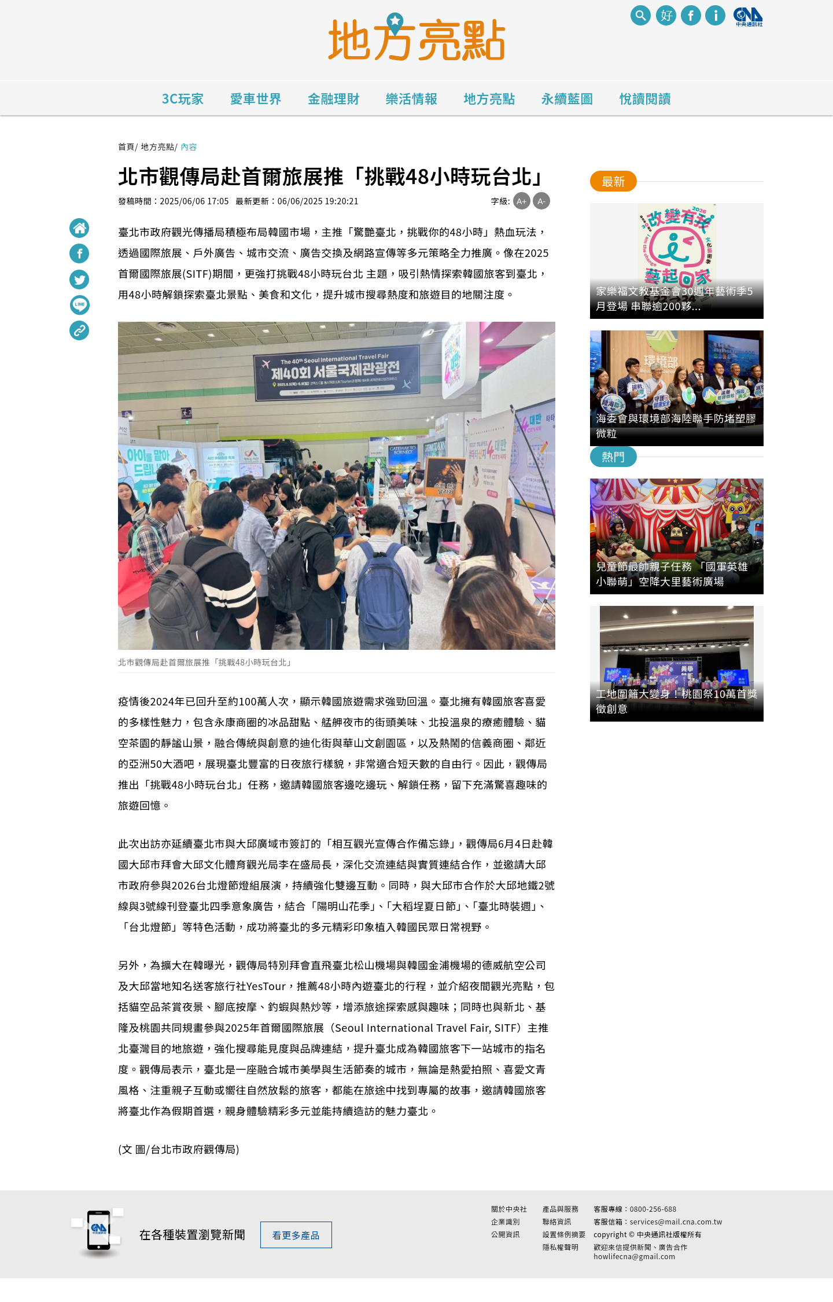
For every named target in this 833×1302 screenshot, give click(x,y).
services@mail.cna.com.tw (676, 1233)
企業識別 (505, 1233)
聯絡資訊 (557, 1233)
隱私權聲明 (561, 1258)
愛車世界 (256, 98)
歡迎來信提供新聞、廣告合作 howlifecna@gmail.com (641, 1263)
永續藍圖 (567, 98)
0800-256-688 (653, 1221)
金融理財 (334, 98)
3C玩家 (183, 98)
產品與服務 (561, 1221)
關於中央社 (509, 1221)
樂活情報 (412, 98)
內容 (188, 146)
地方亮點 (489, 98)
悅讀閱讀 (645, 98)
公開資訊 (505, 1245)
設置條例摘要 (564, 1245)
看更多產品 (296, 1246)
